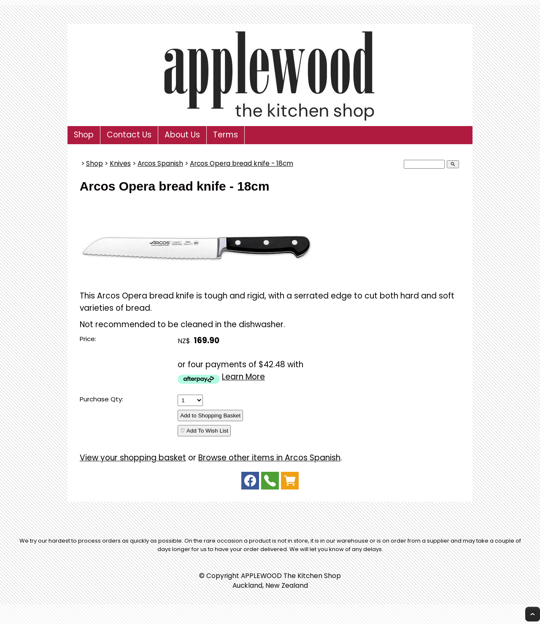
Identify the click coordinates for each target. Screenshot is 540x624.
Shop (84, 134)
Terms (225, 134)
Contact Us (129, 134)
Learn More (243, 376)
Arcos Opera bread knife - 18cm (241, 163)
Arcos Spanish (160, 163)
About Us (182, 134)
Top (532, 614)
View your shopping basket (133, 457)
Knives (120, 163)
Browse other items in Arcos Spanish (269, 457)
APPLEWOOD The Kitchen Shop (291, 575)
